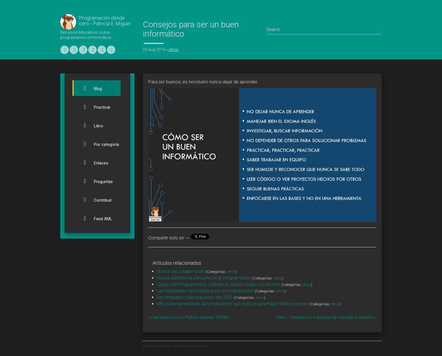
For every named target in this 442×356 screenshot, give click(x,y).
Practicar (94, 107)
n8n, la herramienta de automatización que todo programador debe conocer (232, 303)
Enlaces (92, 162)
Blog (89, 88)
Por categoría (98, 144)
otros (173, 49)
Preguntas (95, 181)
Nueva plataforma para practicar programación (204, 278)
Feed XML (94, 218)
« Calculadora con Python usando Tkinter (188, 317)
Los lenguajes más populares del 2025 (195, 297)
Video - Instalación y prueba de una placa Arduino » (325, 317)
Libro (90, 125)
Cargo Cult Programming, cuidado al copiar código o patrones (218, 284)
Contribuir (94, 200)
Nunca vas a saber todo (180, 271)
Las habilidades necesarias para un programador (205, 290)
